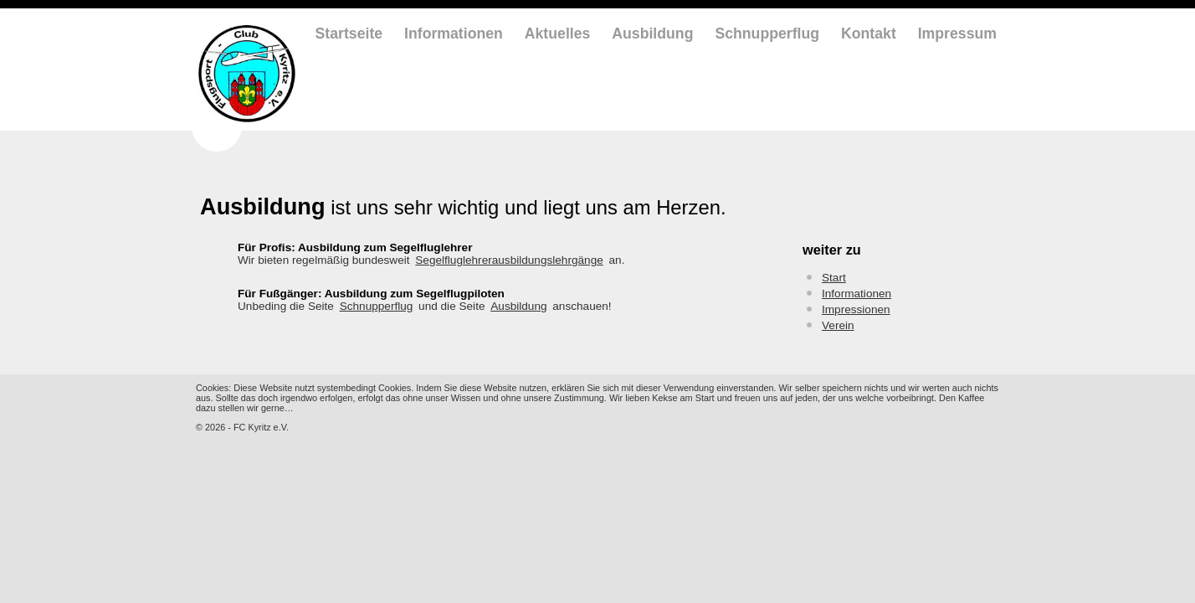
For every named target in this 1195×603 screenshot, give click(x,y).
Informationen (453, 33)
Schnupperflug (767, 33)
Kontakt (868, 33)
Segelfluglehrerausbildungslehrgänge (509, 260)
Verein (838, 325)
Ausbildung (652, 33)
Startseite (349, 33)
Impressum (957, 33)
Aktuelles (558, 33)
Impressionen (856, 309)
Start (834, 277)
